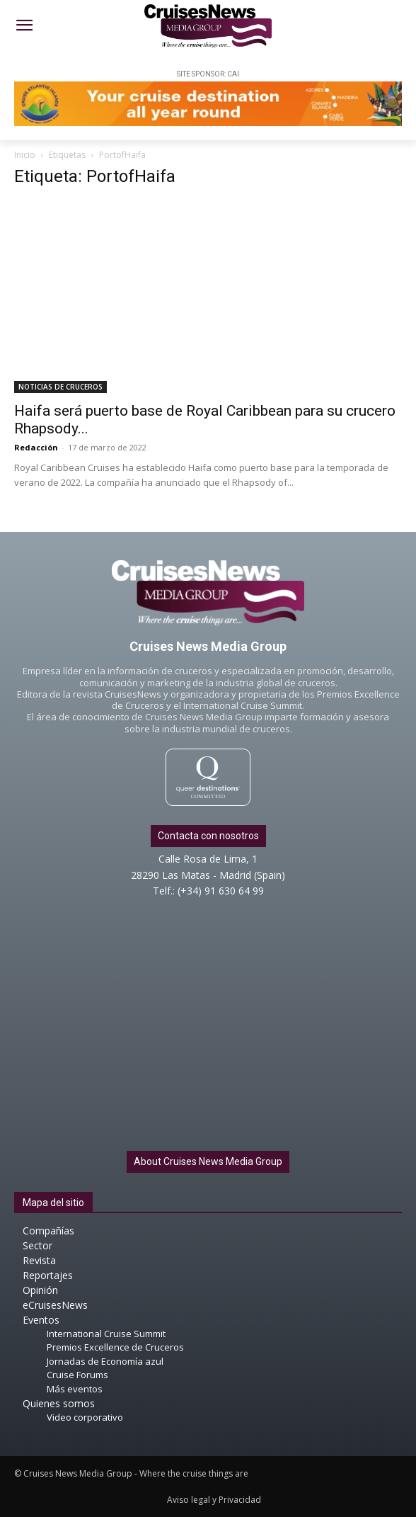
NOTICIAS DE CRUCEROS (60, 387)
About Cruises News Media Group (208, 1161)
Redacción (36, 447)
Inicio (24, 155)
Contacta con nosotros (208, 835)
